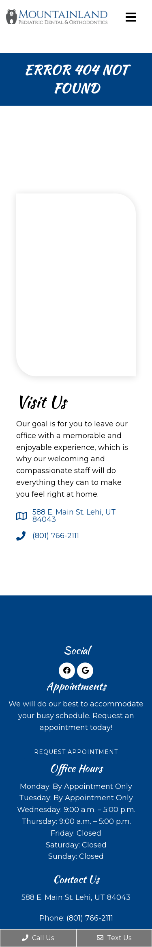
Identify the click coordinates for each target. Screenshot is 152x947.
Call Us (38, 938)
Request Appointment (76, 752)
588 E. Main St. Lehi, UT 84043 (74, 515)
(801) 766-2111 (55, 535)
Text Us (114, 938)
